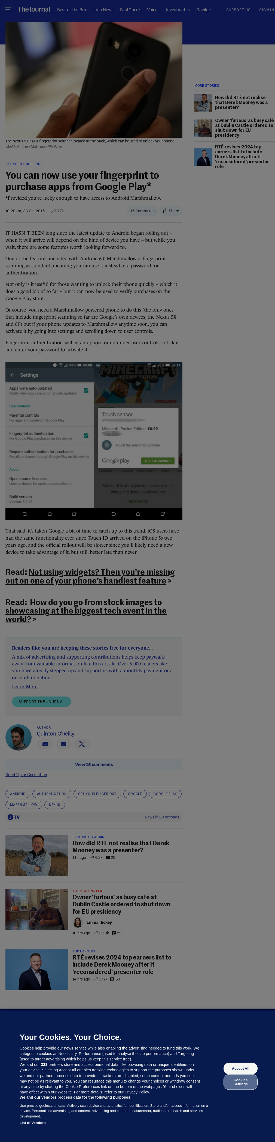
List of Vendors (33, 1123)
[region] (137, 1076)
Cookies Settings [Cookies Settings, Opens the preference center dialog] (241, 1082)
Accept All (240, 1068)
